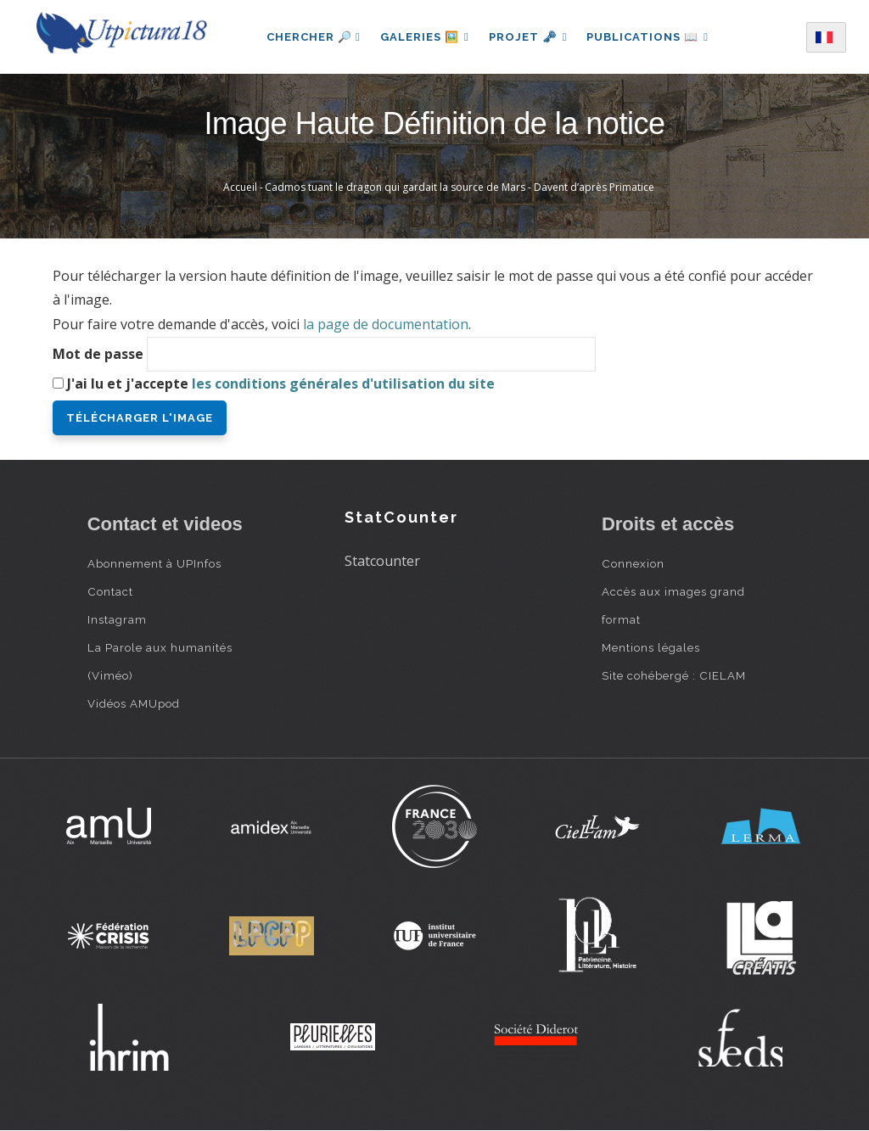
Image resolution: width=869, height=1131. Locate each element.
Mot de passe (98, 353)
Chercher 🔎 (312, 37)
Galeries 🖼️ (423, 37)
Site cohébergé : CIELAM (674, 675)
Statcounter (382, 561)
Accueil (240, 187)
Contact (110, 591)
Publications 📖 (648, 37)
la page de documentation (385, 324)
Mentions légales (651, 647)
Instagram (117, 619)
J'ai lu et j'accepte (281, 383)
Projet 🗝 (528, 37)
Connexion (633, 563)
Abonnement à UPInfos (154, 563)
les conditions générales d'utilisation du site (343, 383)
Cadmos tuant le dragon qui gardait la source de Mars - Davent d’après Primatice (459, 187)
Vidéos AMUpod (133, 703)
